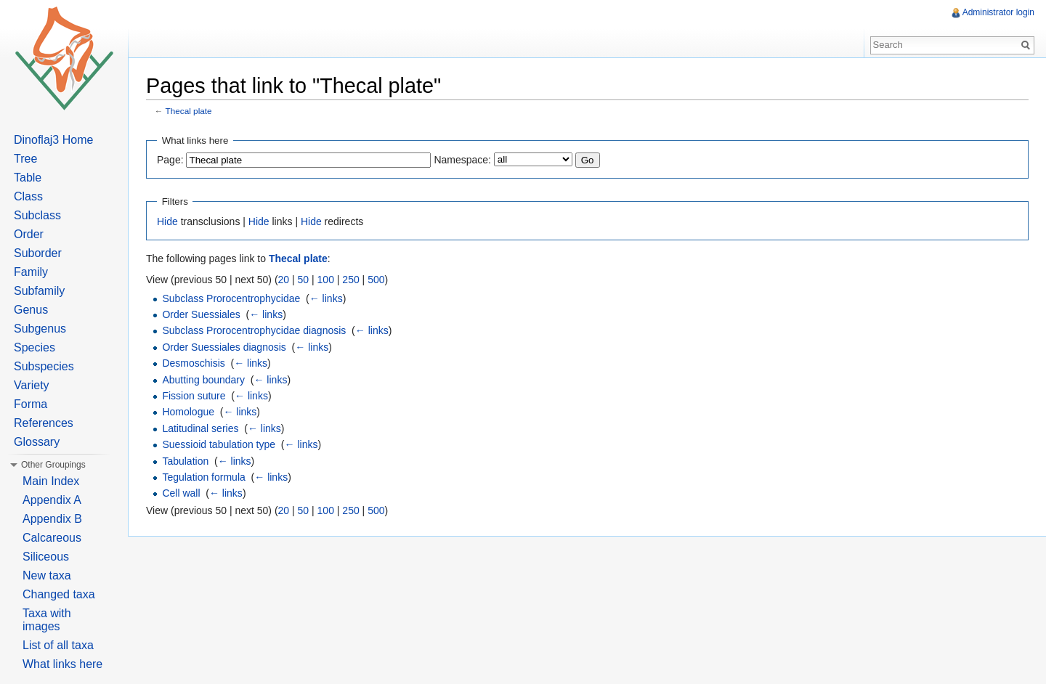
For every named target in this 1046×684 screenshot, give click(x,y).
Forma (30, 404)
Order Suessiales (201, 314)
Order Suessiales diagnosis (223, 347)
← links (326, 298)
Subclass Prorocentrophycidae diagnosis (254, 330)
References (43, 423)
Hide (167, 221)
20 (284, 279)
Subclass (37, 215)
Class (28, 196)
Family (31, 272)
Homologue (188, 412)
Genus (31, 310)
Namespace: (462, 160)
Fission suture (193, 396)
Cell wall (181, 493)
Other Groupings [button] (53, 465)
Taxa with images (47, 619)
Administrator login (998, 12)
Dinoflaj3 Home (53, 140)
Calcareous (52, 538)
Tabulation (185, 461)
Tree (25, 158)
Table (27, 177)
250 (350, 279)
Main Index (51, 481)
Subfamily (39, 291)
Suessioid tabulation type (218, 444)
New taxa (47, 575)
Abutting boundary (203, 380)
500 (376, 279)
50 (303, 279)
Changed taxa (59, 594)
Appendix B (52, 519)
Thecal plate (189, 110)
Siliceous (46, 556)
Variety (31, 385)
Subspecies (44, 366)
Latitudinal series (200, 428)
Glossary (37, 442)
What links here (62, 664)
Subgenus (40, 328)
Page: (170, 160)
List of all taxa (58, 645)
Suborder (38, 253)
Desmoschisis (193, 363)
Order (29, 234)
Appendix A (52, 500)
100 (325, 279)
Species (34, 347)
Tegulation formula (203, 477)
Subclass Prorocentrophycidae (231, 298)
